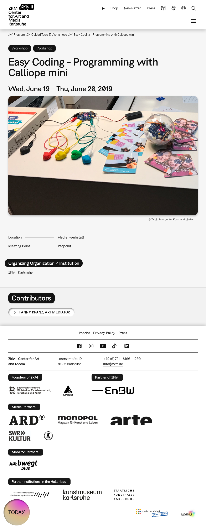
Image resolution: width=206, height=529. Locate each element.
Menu (193, 21)
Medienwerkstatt (70, 237)
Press (151, 8)
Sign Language (173, 8)
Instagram (91, 346)
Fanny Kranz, (44, 312)
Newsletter (132, 8)
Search (193, 8)
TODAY (16, 512)
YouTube (103, 346)
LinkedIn (127, 346)
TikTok (115, 346)
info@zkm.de (113, 364)
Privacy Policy (104, 333)
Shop (114, 8)
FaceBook (79, 346)
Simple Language (163, 8)
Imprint (84, 333)
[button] (103, 155)
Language (183, 8)
